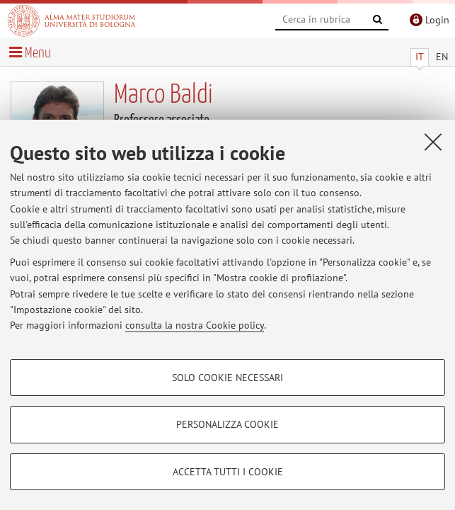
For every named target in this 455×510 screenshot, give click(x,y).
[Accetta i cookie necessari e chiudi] (433, 141)
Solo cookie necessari (227, 377)
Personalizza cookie (227, 424)
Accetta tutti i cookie (228, 471)
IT (419, 56)
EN (442, 56)
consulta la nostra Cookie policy (194, 325)
